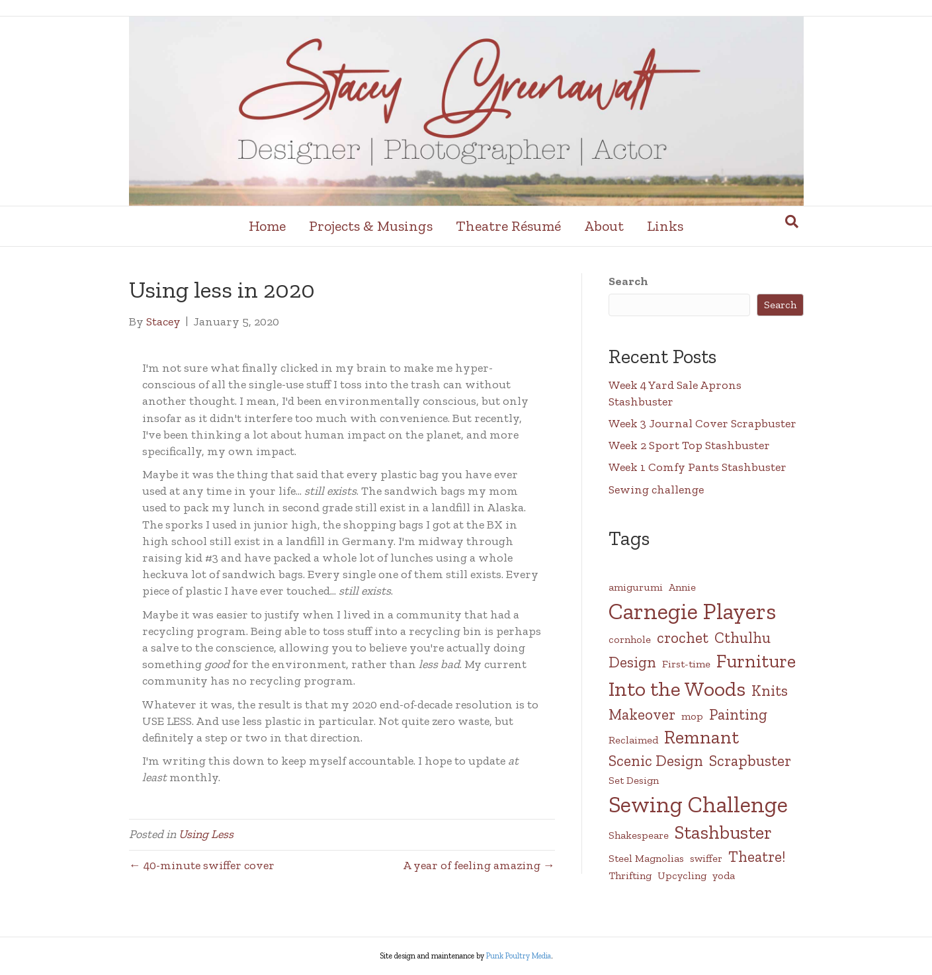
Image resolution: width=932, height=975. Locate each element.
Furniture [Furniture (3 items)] (756, 661)
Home (267, 226)
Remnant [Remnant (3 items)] (701, 737)
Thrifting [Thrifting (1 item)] (630, 875)
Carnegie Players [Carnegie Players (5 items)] (692, 611)
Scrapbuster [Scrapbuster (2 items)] (750, 760)
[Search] (792, 221)
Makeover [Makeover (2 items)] (642, 714)
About (604, 226)
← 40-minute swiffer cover (202, 865)
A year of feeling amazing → (479, 865)
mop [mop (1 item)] (692, 716)
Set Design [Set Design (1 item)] (634, 780)
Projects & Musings (371, 226)
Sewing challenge (656, 489)
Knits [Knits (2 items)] (769, 690)
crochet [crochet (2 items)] (682, 637)
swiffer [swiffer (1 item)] (706, 858)
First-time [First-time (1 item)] (686, 663)
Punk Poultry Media (518, 955)
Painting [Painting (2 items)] (738, 714)
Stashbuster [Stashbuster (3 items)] (723, 832)
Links (665, 226)
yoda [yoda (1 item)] (723, 875)
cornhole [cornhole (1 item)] (630, 639)
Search (628, 281)
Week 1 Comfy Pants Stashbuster (697, 467)
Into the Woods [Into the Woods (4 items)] (677, 688)
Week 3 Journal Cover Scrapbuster (702, 423)
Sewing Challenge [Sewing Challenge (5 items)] (698, 804)
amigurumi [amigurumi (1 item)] (636, 587)
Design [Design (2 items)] (632, 662)
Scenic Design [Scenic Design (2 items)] (656, 760)
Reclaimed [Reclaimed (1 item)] (633, 740)
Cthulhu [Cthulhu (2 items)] (742, 637)
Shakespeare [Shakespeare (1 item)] (639, 835)
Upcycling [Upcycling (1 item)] (681, 875)
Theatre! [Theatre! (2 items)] (756, 856)
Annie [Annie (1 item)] (682, 587)
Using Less (206, 834)
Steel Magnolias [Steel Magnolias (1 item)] (646, 858)
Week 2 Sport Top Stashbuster (689, 445)
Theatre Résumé (508, 226)
